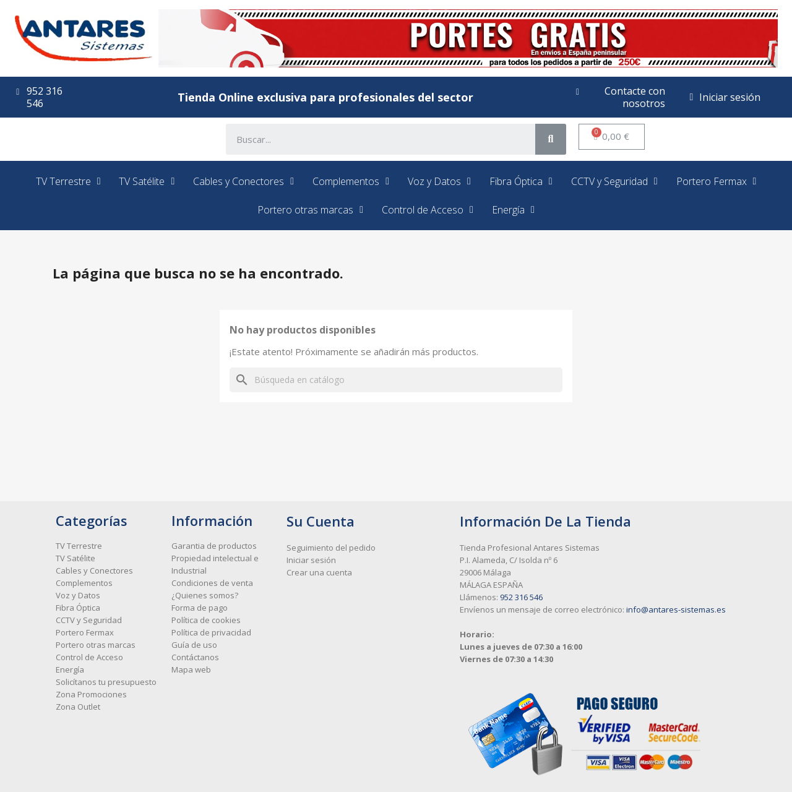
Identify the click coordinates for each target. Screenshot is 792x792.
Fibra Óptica (521, 181)
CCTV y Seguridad (614, 181)
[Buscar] (396, 380)
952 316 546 (521, 597)
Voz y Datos (439, 181)
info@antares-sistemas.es (676, 609)
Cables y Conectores (243, 181)
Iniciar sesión (311, 560)
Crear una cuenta (319, 572)
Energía (513, 210)
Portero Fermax (716, 181)
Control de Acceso (427, 210)
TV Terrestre (68, 181)
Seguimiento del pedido (331, 547)
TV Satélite (146, 181)
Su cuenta (320, 521)
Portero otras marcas (310, 210)
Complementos (350, 181)
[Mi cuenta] (725, 97)
